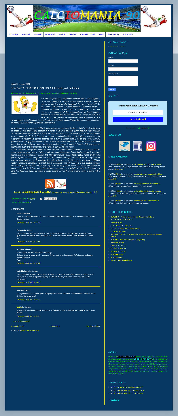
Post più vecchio (93, 326)
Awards (62, 34)
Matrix (19, 307)
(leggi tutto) (119, 169)
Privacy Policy (113, 34)
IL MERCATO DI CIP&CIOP (121, 226)
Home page (13, 34)
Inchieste (37, 34)
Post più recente (17, 326)
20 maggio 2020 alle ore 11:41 (28, 316)
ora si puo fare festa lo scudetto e (146, 184)
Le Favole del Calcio (118, 232)
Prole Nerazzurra (117, 243)
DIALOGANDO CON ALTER (121, 220)
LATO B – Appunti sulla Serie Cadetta (125, 229)
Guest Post (50, 34)
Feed (101, 34)
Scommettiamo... (117, 257)
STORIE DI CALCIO (118, 252)
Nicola (118, 164)
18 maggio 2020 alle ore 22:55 (28, 222)
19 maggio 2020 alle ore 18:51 (28, 282)
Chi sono (72, 34)
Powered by (137, 128)
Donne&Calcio (116, 223)
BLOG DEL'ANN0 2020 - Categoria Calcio (127, 387)
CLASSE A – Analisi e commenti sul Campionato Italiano (132, 217)
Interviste (26, 34)
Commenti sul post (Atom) (28, 330)
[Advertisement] (42, 59)
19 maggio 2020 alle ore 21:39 (28, 299)
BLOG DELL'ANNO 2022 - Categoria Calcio (127, 390)
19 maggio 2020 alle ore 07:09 (28, 242)
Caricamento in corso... (117, 46)
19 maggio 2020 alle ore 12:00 (28, 263)
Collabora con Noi (87, 34)
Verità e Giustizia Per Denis (121, 260)
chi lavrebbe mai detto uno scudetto (147, 164)
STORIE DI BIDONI (118, 249)
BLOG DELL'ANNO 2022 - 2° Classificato (127, 393)
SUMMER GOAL (117, 254)
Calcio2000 (128, 34)
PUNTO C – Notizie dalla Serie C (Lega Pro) (128, 240)
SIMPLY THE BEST (118, 246)
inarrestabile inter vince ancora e (146, 201)
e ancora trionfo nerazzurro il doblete (148, 174)
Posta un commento (22, 321)
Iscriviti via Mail (138, 119)
